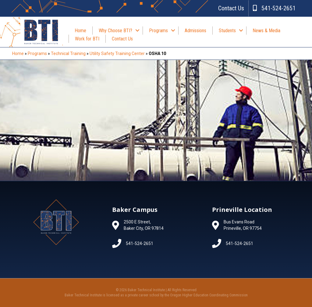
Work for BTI (87, 39)
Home (80, 30)
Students (227, 30)
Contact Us (231, 8)
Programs (158, 30)
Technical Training (68, 53)
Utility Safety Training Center (117, 53)
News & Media (266, 30)
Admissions (195, 30)
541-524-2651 (274, 8)
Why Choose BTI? (115, 30)
